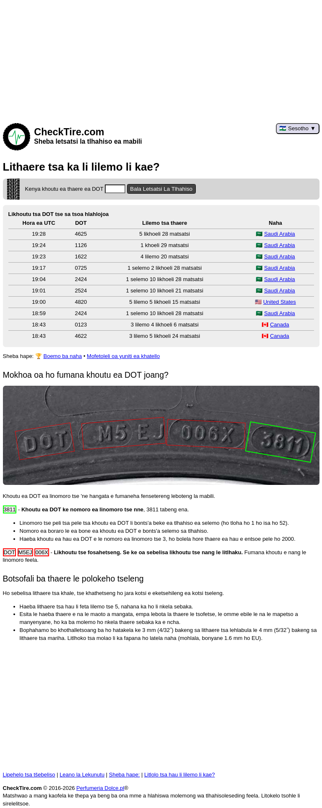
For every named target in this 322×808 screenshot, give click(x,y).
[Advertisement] (161, 59)
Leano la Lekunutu (82, 774)
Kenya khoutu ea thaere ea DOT (75, 189)
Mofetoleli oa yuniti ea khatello (123, 356)
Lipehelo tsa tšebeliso (29, 774)
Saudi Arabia (279, 234)
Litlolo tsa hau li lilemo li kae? (179, 774)
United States (279, 302)
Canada (279, 324)
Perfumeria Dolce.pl (100, 788)
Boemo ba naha (62, 356)
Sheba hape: (124, 774)
